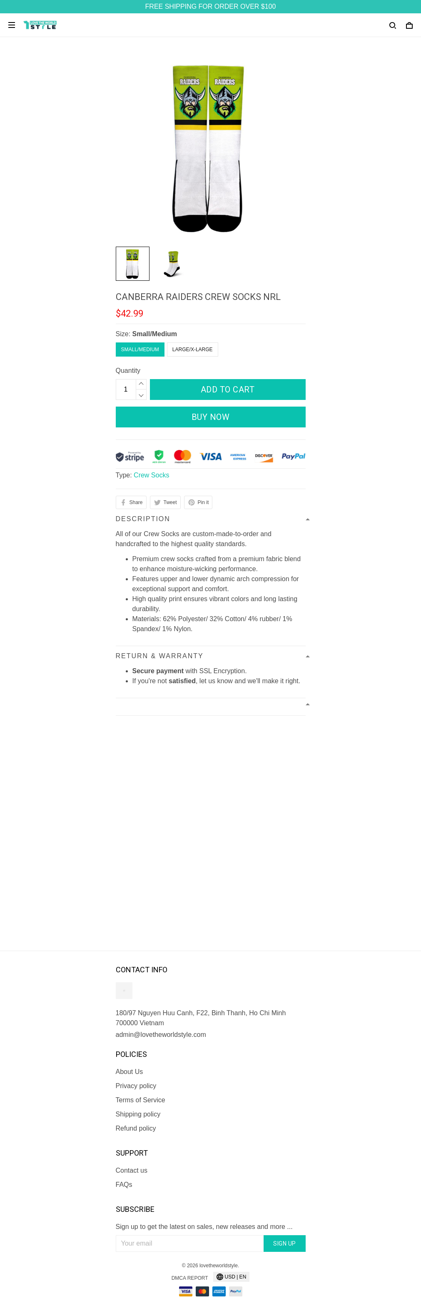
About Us (129, 1071)
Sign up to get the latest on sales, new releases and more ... (204, 1226)
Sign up (284, 1243)
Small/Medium (154, 333)
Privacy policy (136, 1085)
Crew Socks (151, 475)
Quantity (128, 370)
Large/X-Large (192, 349)
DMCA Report (190, 1278)
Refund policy (136, 1128)
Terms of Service (140, 1100)
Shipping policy (138, 1114)
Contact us (131, 1170)
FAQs (124, 1184)
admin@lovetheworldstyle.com (161, 1034)
